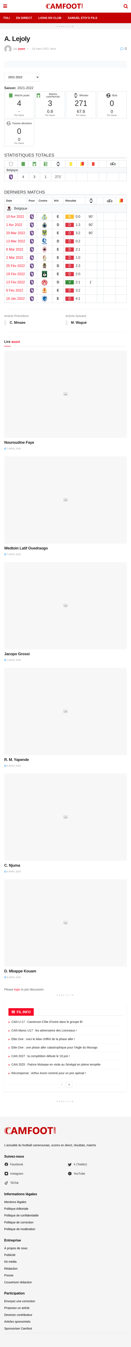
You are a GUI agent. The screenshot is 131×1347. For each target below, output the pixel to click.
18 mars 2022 (40, 48)
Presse (9, 1275)
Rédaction (11, 1268)
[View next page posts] (69, 1085)
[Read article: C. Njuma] (65, 817)
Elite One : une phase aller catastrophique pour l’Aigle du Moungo (54, 1047)
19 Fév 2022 (15, 274)
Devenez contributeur (18, 1315)
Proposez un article (17, 1308)
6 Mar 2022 (14, 249)
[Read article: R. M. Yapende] (65, 711)
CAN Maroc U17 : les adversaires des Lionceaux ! (44, 1030)
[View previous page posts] (62, 1085)
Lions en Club (49, 18)
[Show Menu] (5, 6)
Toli (6, 18)
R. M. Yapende (16, 760)
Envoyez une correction (19, 1301)
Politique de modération (19, 1229)
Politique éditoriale (16, 1208)
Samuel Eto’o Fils (82, 18)
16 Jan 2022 (15, 298)
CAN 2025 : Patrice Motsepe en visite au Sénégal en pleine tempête (56, 1064)
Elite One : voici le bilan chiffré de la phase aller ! (43, 1039)
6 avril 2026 (12, 766)
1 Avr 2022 (14, 225)
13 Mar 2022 (15, 241)
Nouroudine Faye (19, 442)
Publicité (9, 1255)
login (17, 989)
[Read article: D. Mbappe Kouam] (65, 923)
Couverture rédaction (18, 1282)
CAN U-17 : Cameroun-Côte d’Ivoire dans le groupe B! (47, 1021)
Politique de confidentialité (21, 1215)
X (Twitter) (77, 1164)
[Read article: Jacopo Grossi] (65, 605)
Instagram (13, 1173)
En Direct (24, 18)
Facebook (13, 1164)
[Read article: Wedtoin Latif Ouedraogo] (65, 500)
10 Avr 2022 (15, 216)
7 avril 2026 (12, 448)
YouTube (76, 1173)
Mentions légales (15, 1202)
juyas (21, 48)
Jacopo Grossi (17, 654)
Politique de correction (19, 1222)
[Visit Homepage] (65, 6)
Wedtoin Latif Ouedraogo (26, 548)
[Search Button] (126, 6)
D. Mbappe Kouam (20, 971)
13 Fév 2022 (15, 282)
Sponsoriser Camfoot (18, 1328)
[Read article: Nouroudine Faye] (65, 394)
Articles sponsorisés (17, 1321)
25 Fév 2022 (15, 266)
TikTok (11, 1183)
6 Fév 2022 (14, 290)
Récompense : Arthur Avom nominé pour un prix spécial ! (48, 1073)
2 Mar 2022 (14, 257)
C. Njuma (12, 865)
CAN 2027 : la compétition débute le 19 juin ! (40, 1056)
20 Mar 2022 (15, 233)
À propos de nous (15, 1248)
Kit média (10, 1261)
